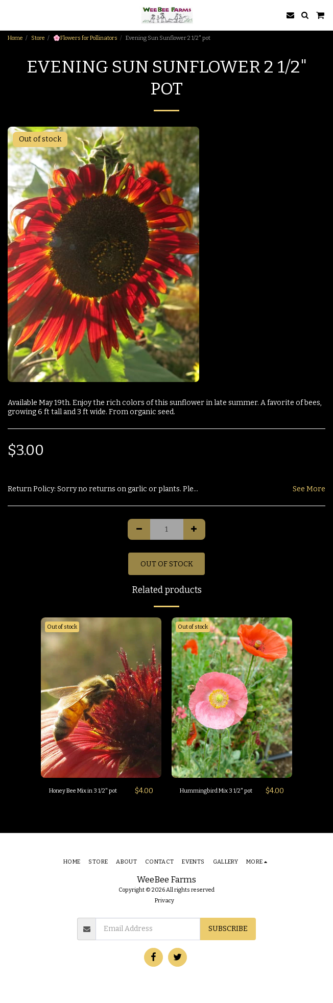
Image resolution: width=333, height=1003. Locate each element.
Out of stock (166, 564)
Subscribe (228, 928)
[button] (11, 15)
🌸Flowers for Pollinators (85, 38)
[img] (101, 697)
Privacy (164, 900)
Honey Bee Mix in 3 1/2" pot (83, 790)
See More (309, 489)
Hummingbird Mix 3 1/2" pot (216, 790)
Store (38, 38)
